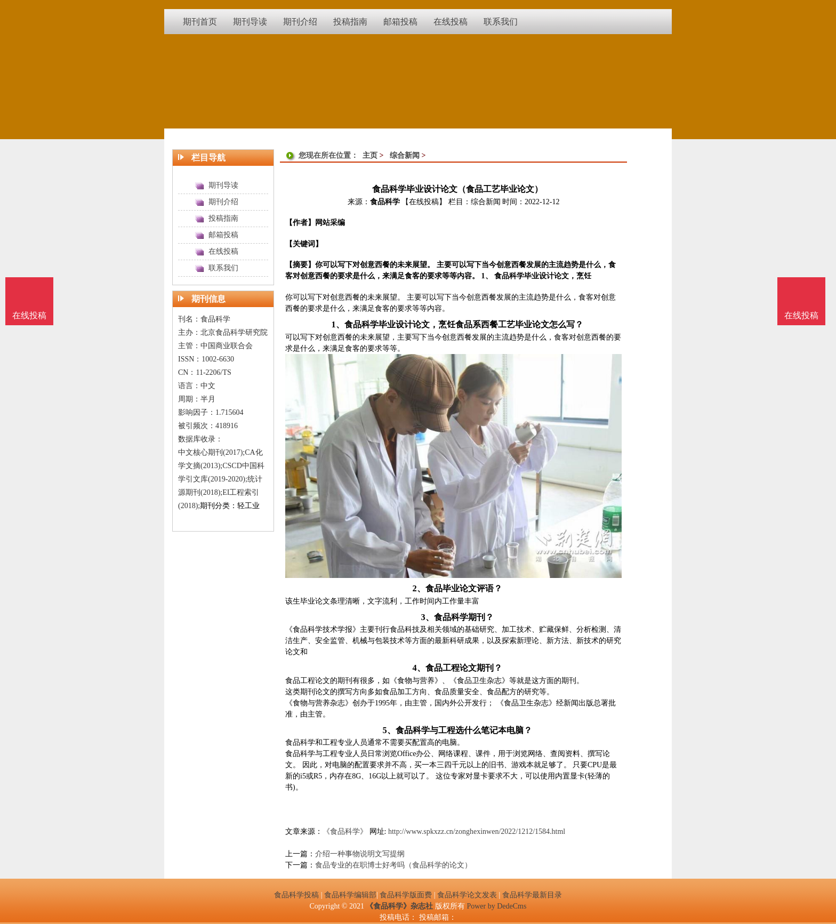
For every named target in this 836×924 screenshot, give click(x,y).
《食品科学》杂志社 (399, 906)
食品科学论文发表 (467, 895)
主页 (370, 155)
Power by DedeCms (496, 906)
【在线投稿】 (423, 202)
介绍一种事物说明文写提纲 (360, 854)
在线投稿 (801, 315)
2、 (418, 588)
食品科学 (385, 202)
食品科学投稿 (296, 895)
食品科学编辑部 (350, 895)
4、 (418, 668)
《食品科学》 (345, 831)
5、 (388, 730)
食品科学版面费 (406, 895)
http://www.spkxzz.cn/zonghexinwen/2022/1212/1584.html (476, 831)
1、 (337, 324)
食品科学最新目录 (532, 895)
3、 (427, 617)
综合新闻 (405, 155)
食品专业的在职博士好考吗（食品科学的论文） (393, 865)
